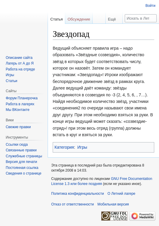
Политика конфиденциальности (77, 194)
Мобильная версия (113, 204)
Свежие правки (18, 127)
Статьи (11, 81)
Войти (150, 6)
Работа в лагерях (20, 104)
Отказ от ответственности (72, 204)
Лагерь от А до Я (20, 63)
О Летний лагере (121, 194)
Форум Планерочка (22, 98)
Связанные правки (21, 150)
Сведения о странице (23, 173)
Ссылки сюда (17, 144)
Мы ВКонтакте (17, 110)
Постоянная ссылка (22, 168)
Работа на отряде (20, 69)
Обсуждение (79, 19)
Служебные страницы (24, 156)
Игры (82, 147)
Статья (56, 19)
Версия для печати (21, 162)
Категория (64, 147)
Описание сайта (19, 58)
